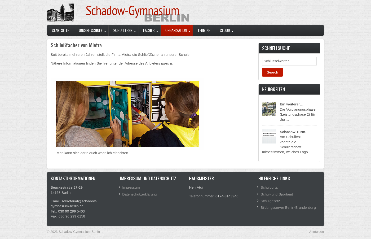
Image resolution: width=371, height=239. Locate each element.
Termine (204, 30)
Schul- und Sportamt (277, 194)
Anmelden (316, 232)
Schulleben (122, 30)
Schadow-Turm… (294, 132)
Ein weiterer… (292, 104)
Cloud (225, 30)
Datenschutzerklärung (139, 194)
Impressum (131, 187)
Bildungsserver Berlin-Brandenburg (288, 207)
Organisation (176, 30)
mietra (166, 63)
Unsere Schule (90, 30)
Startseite (60, 30)
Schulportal (269, 187)
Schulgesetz (270, 201)
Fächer (149, 30)
